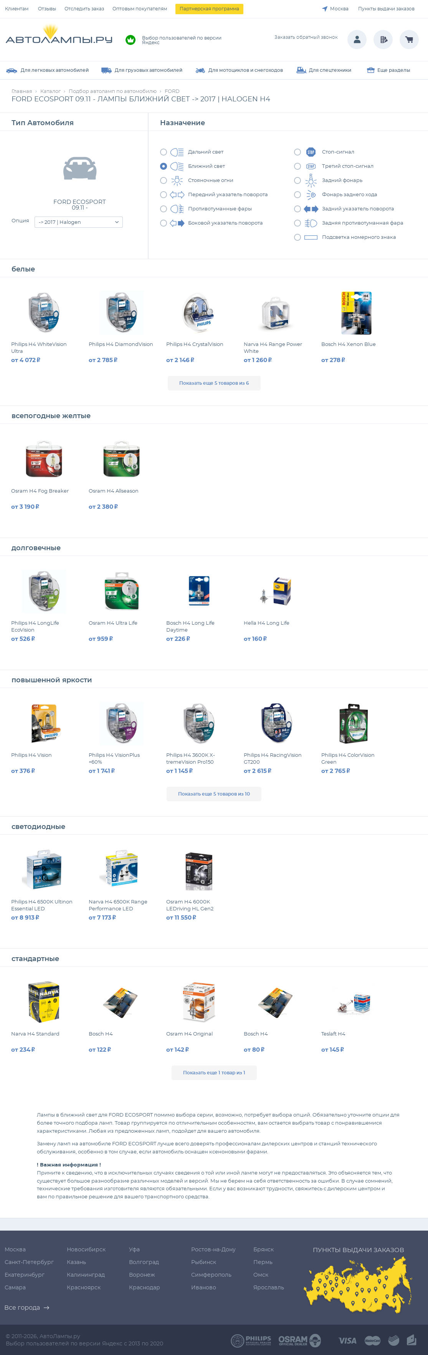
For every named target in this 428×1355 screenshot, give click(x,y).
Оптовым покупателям (139, 9)
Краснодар (144, 1287)
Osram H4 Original (189, 1034)
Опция (20, 220)
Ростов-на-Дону (213, 1249)
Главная (22, 91)
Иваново (203, 1287)
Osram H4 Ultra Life (113, 623)
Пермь (263, 1262)
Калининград (86, 1275)
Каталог (50, 91)
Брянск (263, 1249)
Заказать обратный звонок (306, 37)
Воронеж (142, 1275)
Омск (260, 1275)
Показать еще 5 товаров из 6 (214, 383)
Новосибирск (86, 1249)
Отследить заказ (84, 9)
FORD (172, 91)
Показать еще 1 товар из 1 (214, 1072)
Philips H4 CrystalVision (194, 344)
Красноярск (84, 1287)
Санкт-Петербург (29, 1262)
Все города (22, 1308)
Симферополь (211, 1275)
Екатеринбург (25, 1275)
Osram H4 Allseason (114, 491)
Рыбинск (203, 1262)
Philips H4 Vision (31, 755)
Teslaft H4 (333, 1034)
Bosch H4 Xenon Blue (348, 344)
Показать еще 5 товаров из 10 (214, 794)
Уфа (134, 1249)
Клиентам (16, 9)
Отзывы (47, 9)
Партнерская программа (209, 9)
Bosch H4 (101, 1034)
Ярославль (268, 1287)
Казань (76, 1262)
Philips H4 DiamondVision (121, 344)
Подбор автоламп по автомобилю (113, 91)
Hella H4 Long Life (266, 623)
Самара (15, 1287)
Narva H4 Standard (35, 1034)
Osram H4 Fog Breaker (40, 491)
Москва (339, 9)
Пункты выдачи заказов (386, 9)
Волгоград (144, 1262)
